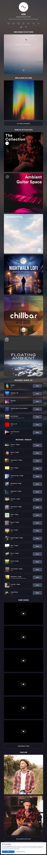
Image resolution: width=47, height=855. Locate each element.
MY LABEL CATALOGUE (23, 123)
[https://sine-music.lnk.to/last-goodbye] (23, 54)
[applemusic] (13, 24)
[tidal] (26, 27)
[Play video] (23, 614)
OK (8, 851)
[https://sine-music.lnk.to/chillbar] (23, 315)
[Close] (44, 844)
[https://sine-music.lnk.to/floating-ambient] (23, 356)
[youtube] (33, 24)
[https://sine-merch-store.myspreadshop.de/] (23, 746)
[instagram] (18, 24)
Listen (37, 386)
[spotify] (8, 24)
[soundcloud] (38, 24)
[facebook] (23, 24)
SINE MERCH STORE (23, 746)
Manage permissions (20, 851)
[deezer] (21, 27)
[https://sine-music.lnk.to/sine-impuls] (23, 100)
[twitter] (28, 24)
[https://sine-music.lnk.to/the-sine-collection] (23, 152)
